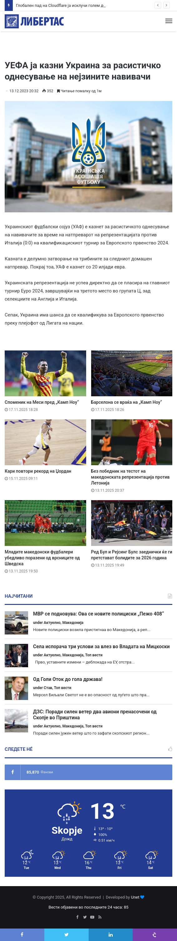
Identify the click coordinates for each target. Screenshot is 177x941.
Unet (135, 897)
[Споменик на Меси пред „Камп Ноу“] (45, 373)
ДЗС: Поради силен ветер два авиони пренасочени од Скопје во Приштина (95, 715)
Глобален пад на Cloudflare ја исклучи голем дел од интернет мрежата (83, 5)
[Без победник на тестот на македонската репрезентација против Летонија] (132, 442)
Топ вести (93, 655)
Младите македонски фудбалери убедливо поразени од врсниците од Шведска (42, 557)
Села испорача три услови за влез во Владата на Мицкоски (101, 646)
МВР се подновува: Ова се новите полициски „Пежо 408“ (98, 614)
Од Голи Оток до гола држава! (67, 679)
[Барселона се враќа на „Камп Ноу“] (132, 373)
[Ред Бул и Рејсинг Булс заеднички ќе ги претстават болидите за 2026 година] (132, 523)
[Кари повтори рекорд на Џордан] (45, 442)
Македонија (73, 622)
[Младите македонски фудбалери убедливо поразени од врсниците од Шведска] (45, 523)
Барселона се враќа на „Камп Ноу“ (126, 402)
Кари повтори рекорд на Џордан (38, 471)
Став (48, 688)
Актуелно (52, 622)
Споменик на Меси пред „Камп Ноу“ (42, 402)
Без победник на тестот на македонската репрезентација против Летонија (130, 477)
